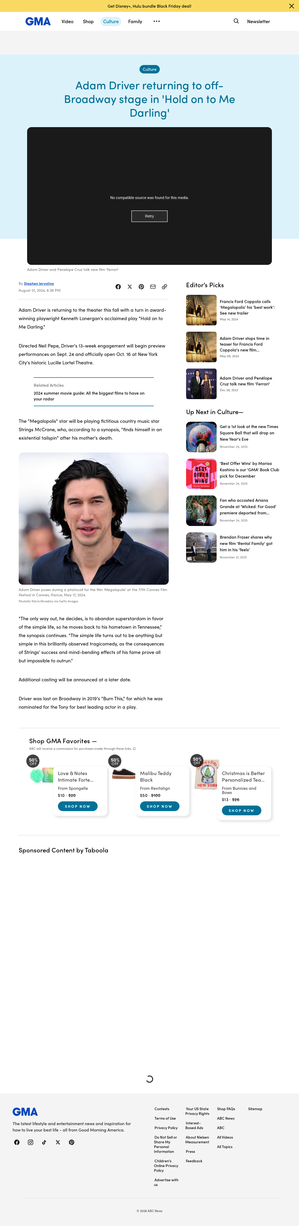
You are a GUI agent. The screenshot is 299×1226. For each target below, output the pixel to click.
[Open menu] (156, 21)
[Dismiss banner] (291, 6)
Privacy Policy (166, 1127)
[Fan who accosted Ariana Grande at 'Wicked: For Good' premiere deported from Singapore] (233, 510)
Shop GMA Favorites (59, 740)
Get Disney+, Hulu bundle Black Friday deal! (149, 6)
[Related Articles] (94, 391)
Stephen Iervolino (39, 283)
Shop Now (78, 806)
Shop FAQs (226, 1108)
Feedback (194, 1160)
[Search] (235, 21)
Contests (162, 1108)
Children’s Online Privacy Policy (166, 1165)
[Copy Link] (164, 286)
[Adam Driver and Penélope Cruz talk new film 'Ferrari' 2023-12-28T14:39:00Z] (233, 384)
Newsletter (258, 21)
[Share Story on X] (130, 286)
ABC (221, 1127)
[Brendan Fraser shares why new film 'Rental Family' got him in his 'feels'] (233, 547)
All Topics (224, 1146)
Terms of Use (165, 1118)
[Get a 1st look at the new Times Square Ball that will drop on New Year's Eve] (233, 437)
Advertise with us (166, 1182)
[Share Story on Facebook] (118, 286)
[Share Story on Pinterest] (141, 286)
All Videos (225, 1137)
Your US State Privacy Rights (197, 1111)
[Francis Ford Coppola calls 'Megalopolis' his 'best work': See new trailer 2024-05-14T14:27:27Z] (233, 310)
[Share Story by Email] (153, 286)
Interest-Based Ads (194, 1125)
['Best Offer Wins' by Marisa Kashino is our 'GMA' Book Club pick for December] (233, 474)
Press (190, 1151)
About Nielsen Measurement (197, 1139)
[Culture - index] (149, 69)
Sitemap (255, 1108)
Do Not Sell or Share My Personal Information (165, 1144)
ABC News (226, 1118)
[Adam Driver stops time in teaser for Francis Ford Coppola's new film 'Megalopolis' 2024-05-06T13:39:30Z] (233, 347)
